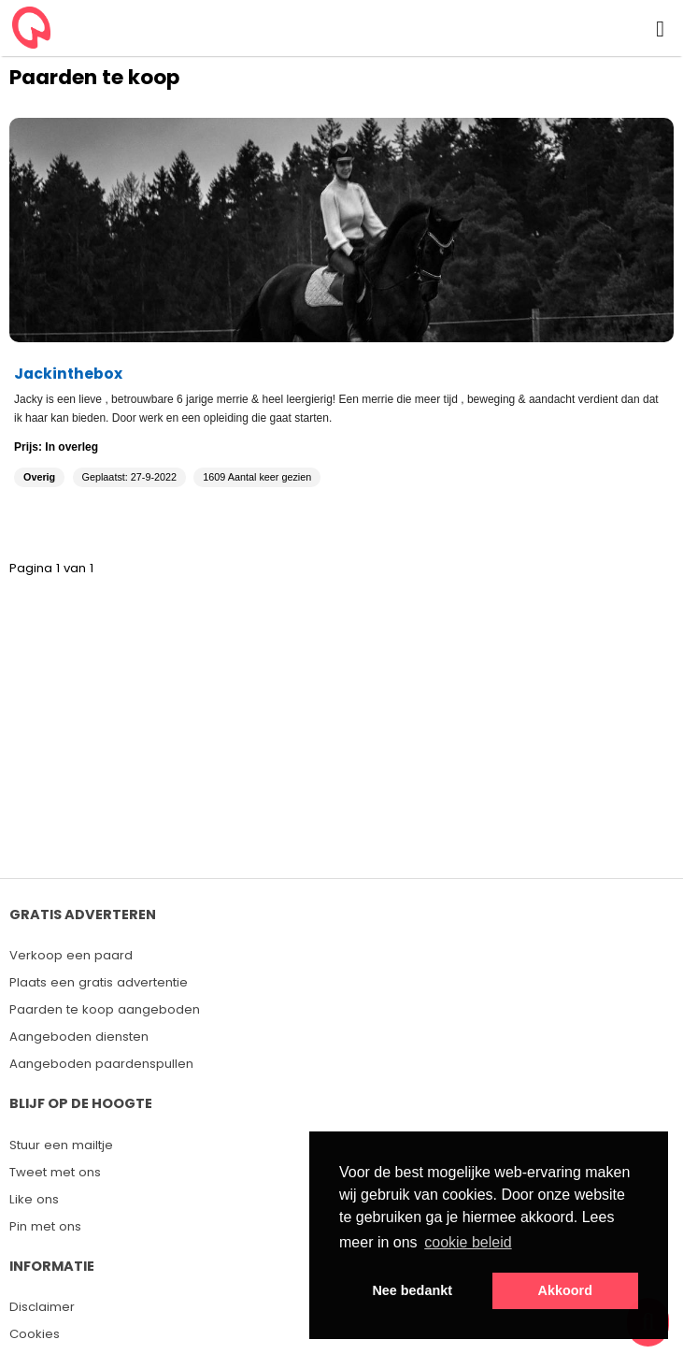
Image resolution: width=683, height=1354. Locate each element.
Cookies (34, 1334)
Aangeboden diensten (79, 1036)
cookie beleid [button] (467, 1242)
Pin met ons (45, 1226)
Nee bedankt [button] (412, 1290)
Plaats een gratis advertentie (98, 982)
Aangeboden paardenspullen (101, 1064)
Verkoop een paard (71, 955)
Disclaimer (42, 1307)
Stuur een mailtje (61, 1145)
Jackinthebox (68, 373)
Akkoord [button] (565, 1290)
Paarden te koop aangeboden (104, 1009)
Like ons (34, 1199)
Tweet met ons (55, 1172)
